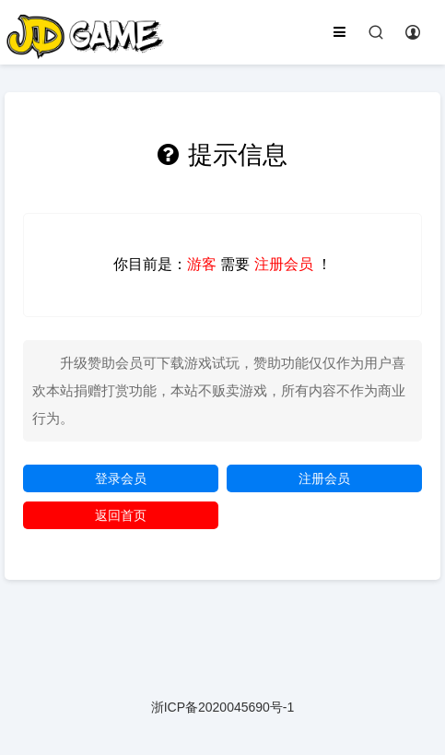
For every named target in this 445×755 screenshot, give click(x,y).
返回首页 (120, 515)
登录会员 (120, 478)
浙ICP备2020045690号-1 (223, 707)
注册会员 (324, 478)
